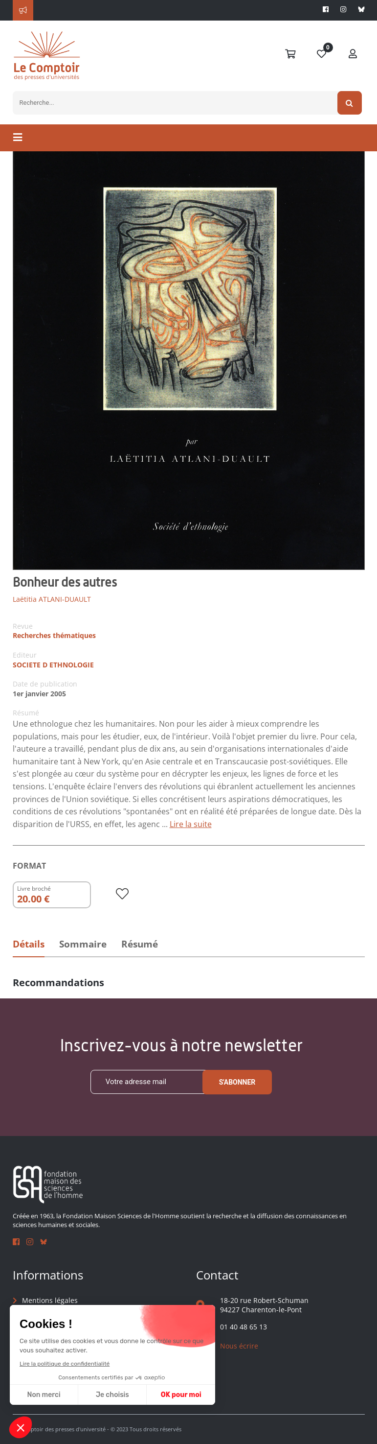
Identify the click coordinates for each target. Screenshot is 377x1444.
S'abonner (237, 1082)
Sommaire (83, 944)
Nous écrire (239, 1345)
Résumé (139, 944)
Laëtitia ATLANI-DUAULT (52, 599)
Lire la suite (191, 824)
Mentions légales (50, 1300)
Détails (28, 944)
